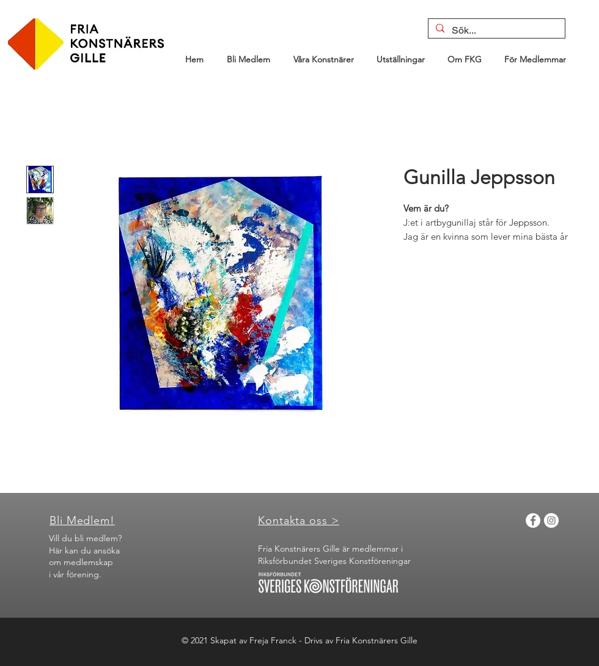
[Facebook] (533, 520)
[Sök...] (495, 30)
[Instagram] (551, 520)
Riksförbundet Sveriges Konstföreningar (334, 560)
